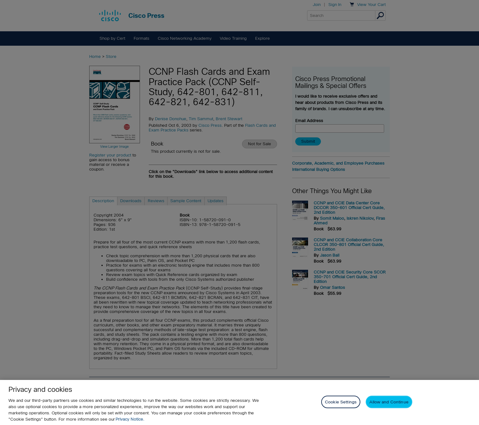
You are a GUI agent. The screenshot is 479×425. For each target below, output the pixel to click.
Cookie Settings (341, 402)
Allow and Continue (388, 402)
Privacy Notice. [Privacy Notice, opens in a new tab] (130, 419)
